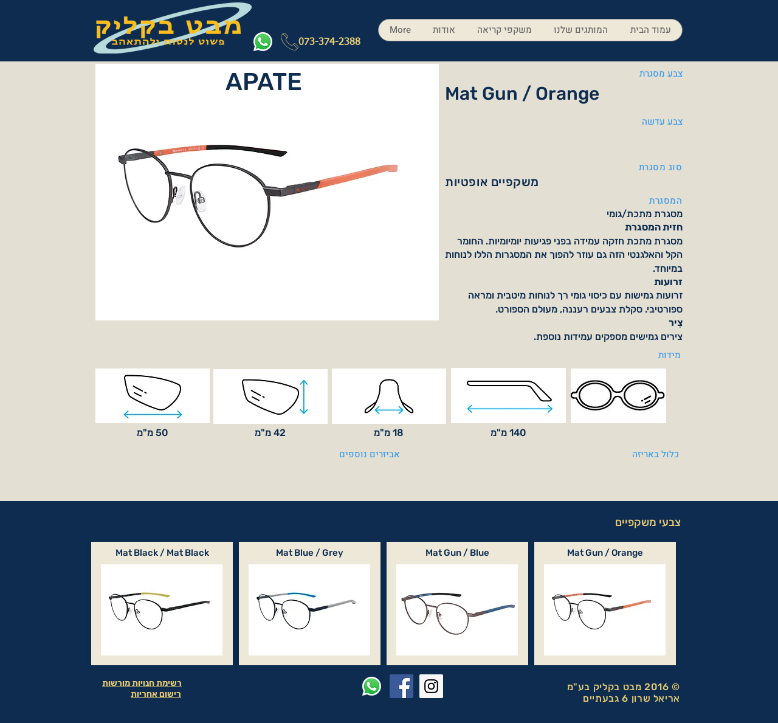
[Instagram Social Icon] (431, 686)
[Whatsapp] (263, 42)
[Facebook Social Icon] (401, 686)
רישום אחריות (156, 694)
